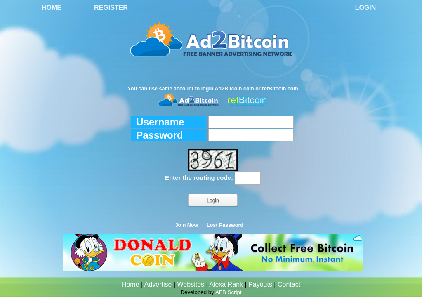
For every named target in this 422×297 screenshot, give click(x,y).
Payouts (260, 284)
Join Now (186, 225)
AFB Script (228, 292)
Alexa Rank (226, 284)
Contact (289, 284)
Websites (191, 284)
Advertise (158, 284)
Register (111, 7)
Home (51, 7)
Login (365, 7)
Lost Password (225, 225)
